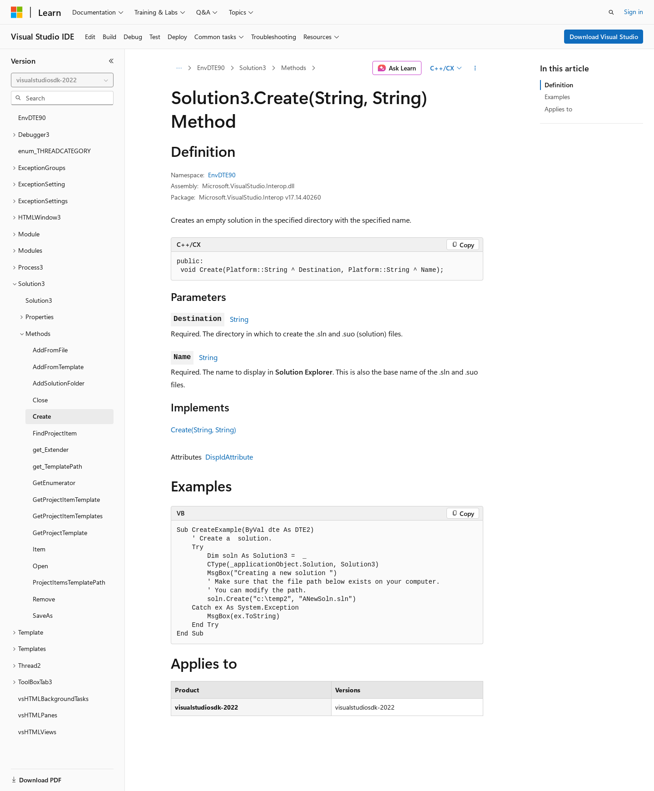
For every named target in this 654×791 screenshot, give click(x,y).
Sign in (633, 11)
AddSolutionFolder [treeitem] (58, 381)
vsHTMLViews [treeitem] (37, 730)
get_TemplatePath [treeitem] (57, 464)
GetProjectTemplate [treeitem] (60, 530)
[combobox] (62, 80)
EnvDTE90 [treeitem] (32, 115)
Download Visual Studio (604, 36)
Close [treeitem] (40, 398)
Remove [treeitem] (44, 597)
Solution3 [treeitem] (38, 298)
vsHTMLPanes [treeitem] (37, 713)
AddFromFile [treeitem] (50, 348)
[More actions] (475, 68)
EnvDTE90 (211, 67)
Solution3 (252, 67)
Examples (557, 96)
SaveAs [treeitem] (43, 613)
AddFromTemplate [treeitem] (58, 364)
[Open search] (611, 12)
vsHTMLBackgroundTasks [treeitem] (53, 696)
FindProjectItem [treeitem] (55, 431)
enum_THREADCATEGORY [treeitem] (54, 149)
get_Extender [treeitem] (51, 447)
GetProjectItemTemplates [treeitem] (68, 514)
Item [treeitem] (39, 547)
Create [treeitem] (42, 414)
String (239, 319)
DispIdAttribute (229, 456)
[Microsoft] (17, 12)
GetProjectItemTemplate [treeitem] (66, 497)
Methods (293, 67)
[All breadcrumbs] (179, 68)
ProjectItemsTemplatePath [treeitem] (69, 580)
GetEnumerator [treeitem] (54, 480)
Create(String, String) (203, 429)
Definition (559, 84)
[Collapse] (111, 61)
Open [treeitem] (40, 564)
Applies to (558, 109)
